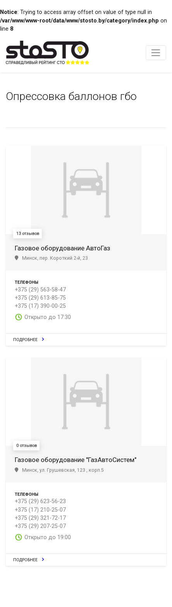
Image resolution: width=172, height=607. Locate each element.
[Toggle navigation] (156, 52)
